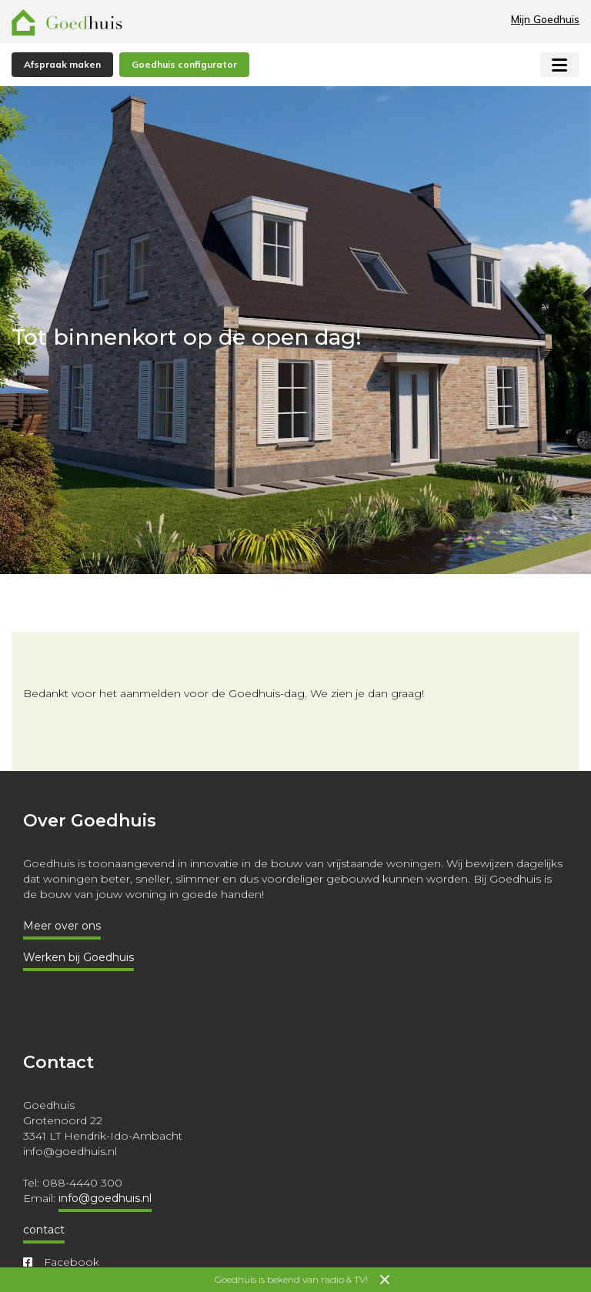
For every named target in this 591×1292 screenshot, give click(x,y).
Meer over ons (62, 926)
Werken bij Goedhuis (78, 957)
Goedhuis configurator (184, 64)
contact (44, 1230)
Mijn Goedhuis (545, 19)
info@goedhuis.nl (105, 1198)
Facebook (61, 1262)
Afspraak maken (62, 64)
